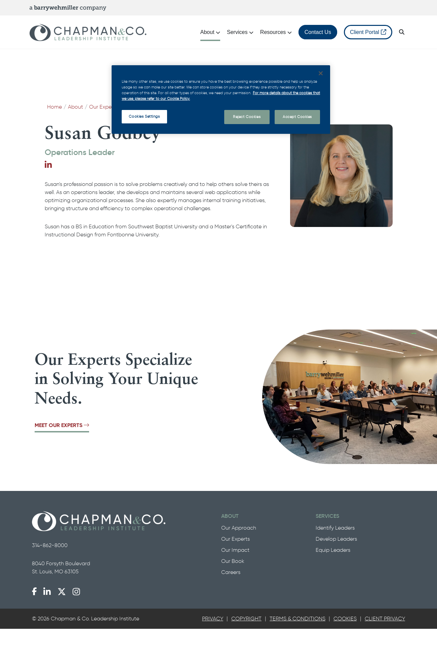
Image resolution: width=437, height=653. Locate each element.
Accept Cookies (297, 116)
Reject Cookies (247, 116)
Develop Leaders (336, 539)
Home (54, 107)
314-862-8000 (50, 545)
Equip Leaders (333, 550)
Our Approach (238, 528)
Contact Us (318, 32)
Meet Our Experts (62, 425)
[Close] (320, 73)
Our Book (232, 561)
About (75, 107)
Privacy (212, 618)
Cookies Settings (144, 116)
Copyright (246, 618)
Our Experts (103, 107)
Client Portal (368, 32)
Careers (230, 572)
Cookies (345, 618)
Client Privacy (385, 618)
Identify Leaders (335, 528)
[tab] (212, 619)
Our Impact (235, 550)
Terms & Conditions (297, 618)
